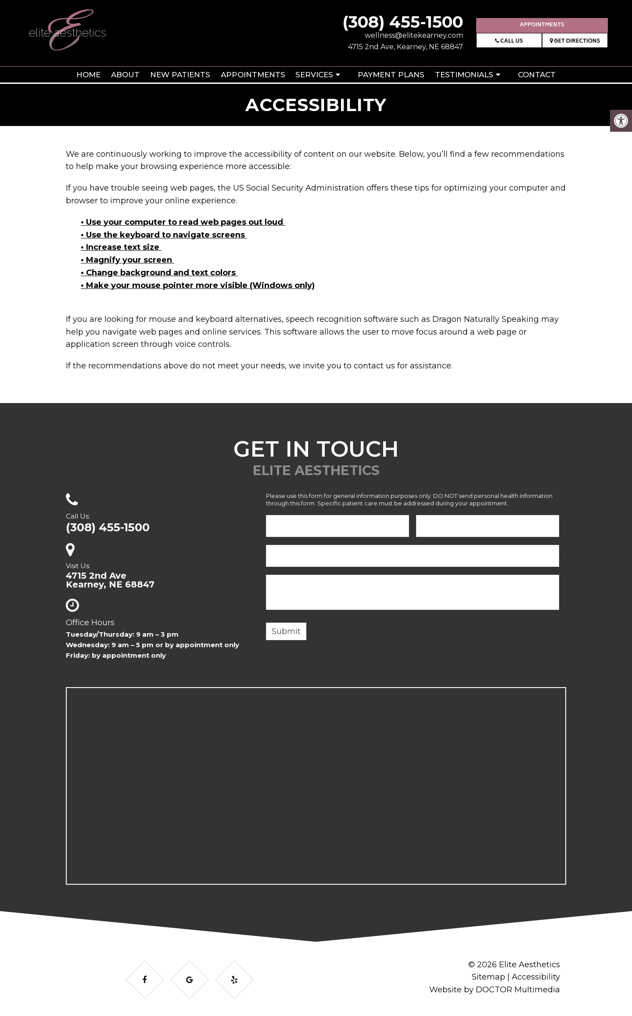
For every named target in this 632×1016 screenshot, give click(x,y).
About (125, 74)
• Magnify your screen (127, 260)
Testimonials (464, 74)
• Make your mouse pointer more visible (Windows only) (198, 285)
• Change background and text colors (159, 272)
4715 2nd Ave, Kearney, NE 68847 (405, 47)
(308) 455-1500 (402, 22)
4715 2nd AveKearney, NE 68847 (110, 580)
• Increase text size (121, 247)
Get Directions (575, 41)
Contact (537, 74)
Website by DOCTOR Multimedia (494, 989)
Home (88, 74)
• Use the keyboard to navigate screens (164, 235)
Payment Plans (391, 74)
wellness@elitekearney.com (414, 35)
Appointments (542, 25)
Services (314, 74)
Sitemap (488, 977)
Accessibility (536, 977)
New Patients (180, 74)
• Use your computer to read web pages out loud (183, 222)
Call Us (509, 41)
